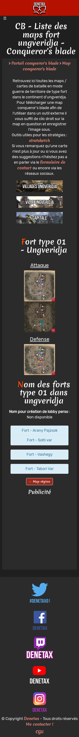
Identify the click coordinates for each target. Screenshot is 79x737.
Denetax (31, 718)
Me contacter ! (39, 724)
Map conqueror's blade (47, 66)
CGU (40, 731)
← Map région (39, 481)
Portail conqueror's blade (35, 63)
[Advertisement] (39, 532)
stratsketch (39, 140)
